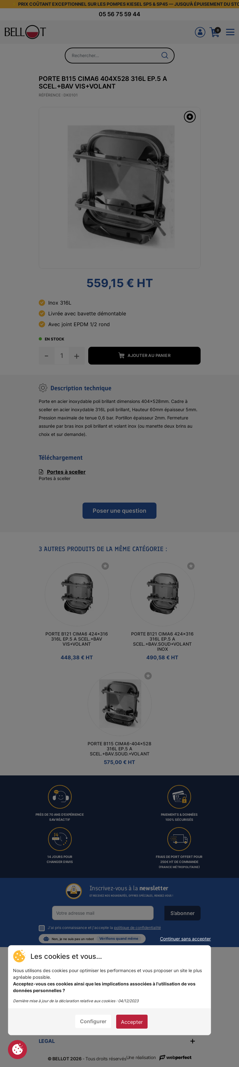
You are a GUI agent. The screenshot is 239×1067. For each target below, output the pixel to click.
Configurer (93, 1021)
